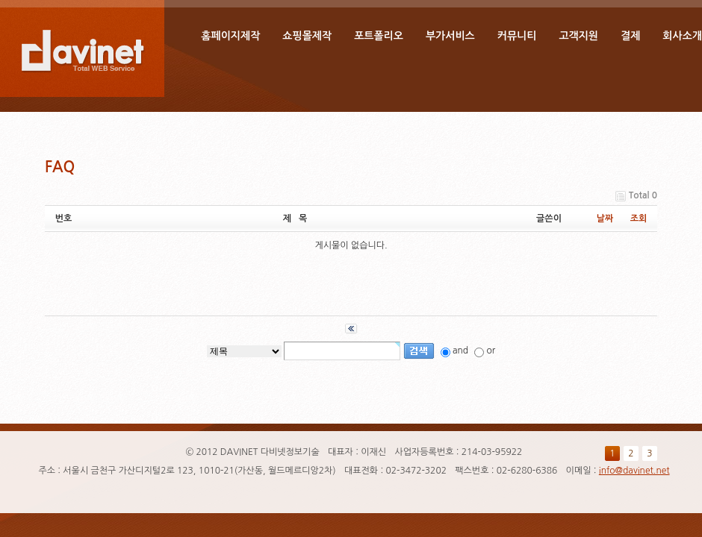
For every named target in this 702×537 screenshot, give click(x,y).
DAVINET (82, 48)
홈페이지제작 (230, 36)
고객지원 (578, 36)
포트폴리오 (378, 36)
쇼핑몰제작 (307, 36)
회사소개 (682, 36)
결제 (630, 36)
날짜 (605, 218)
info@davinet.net (634, 470)
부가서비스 (450, 36)
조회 (638, 218)
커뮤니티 (517, 36)
